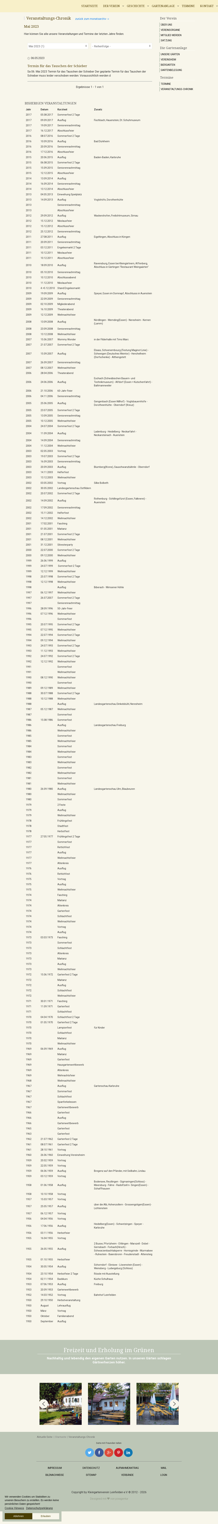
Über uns (166, 24)
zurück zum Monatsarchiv (92, 19)
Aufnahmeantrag (127, 1468)
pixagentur (121, 1498)
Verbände (127, 1475)
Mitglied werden (171, 35)
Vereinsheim (168, 59)
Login (163, 1475)
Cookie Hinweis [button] (14, 1508)
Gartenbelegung (171, 70)
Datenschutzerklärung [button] (39, 1508)
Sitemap (91, 1475)
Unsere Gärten (170, 54)
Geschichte (136, 6)
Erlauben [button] (46, 1516)
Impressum (55, 1468)
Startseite (89, 6)
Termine (188, 6)
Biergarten (168, 64)
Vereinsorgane (170, 30)
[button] (43, 1403)
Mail (164, 1468)
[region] (109, 1404)
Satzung (166, 40)
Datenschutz (91, 1468)
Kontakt (207, 6)
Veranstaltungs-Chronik (177, 89)
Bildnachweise (54, 1475)
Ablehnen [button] (18, 1516)
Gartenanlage (163, 6)
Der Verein (111, 6)
